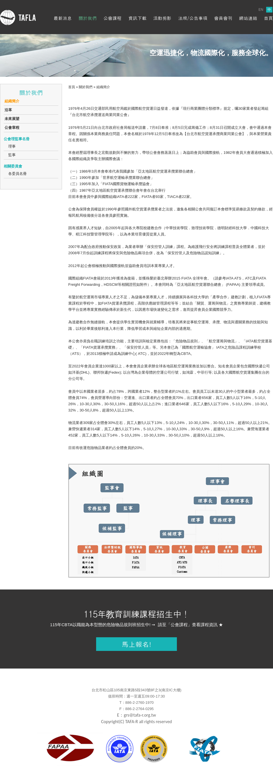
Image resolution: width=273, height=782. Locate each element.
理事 (12, 146)
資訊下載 (137, 18)
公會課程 (113, 18)
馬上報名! (136, 644)
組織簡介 (12, 101)
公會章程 (12, 127)
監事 (12, 155)
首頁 (268, 18)
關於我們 (87, 18)
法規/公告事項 (192, 18)
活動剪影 (162, 18)
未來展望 (12, 119)
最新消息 (62, 18)
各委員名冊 (17, 173)
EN (260, 10)
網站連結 (248, 18)
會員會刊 (223, 18)
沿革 (8, 110)
